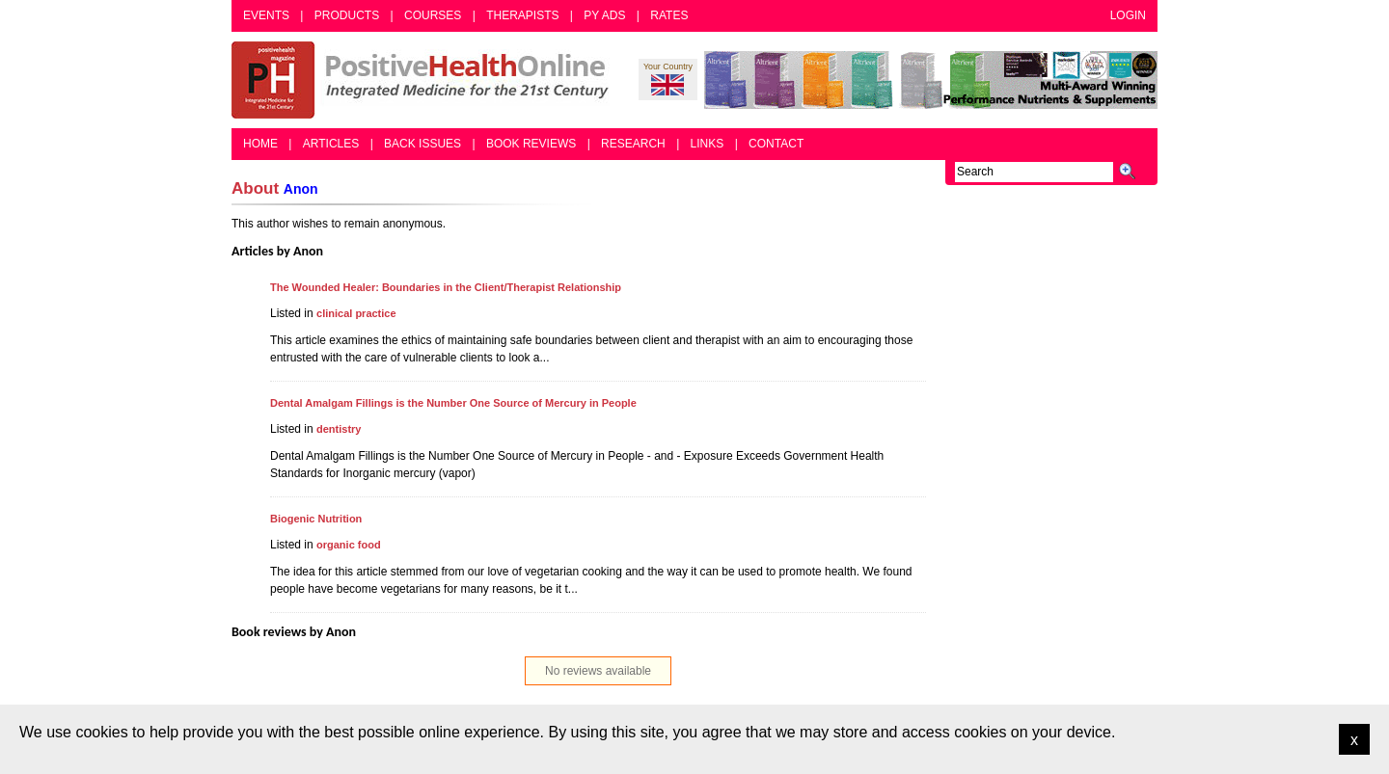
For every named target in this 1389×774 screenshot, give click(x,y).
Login (1128, 15)
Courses (432, 15)
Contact (776, 143)
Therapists (522, 15)
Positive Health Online (424, 80)
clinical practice (356, 313)
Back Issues (422, 143)
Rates (669, 15)
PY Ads (604, 15)
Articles (331, 143)
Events (266, 15)
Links (707, 143)
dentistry (338, 429)
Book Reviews (531, 143)
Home (260, 143)
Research (633, 143)
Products (346, 15)
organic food (348, 544)
